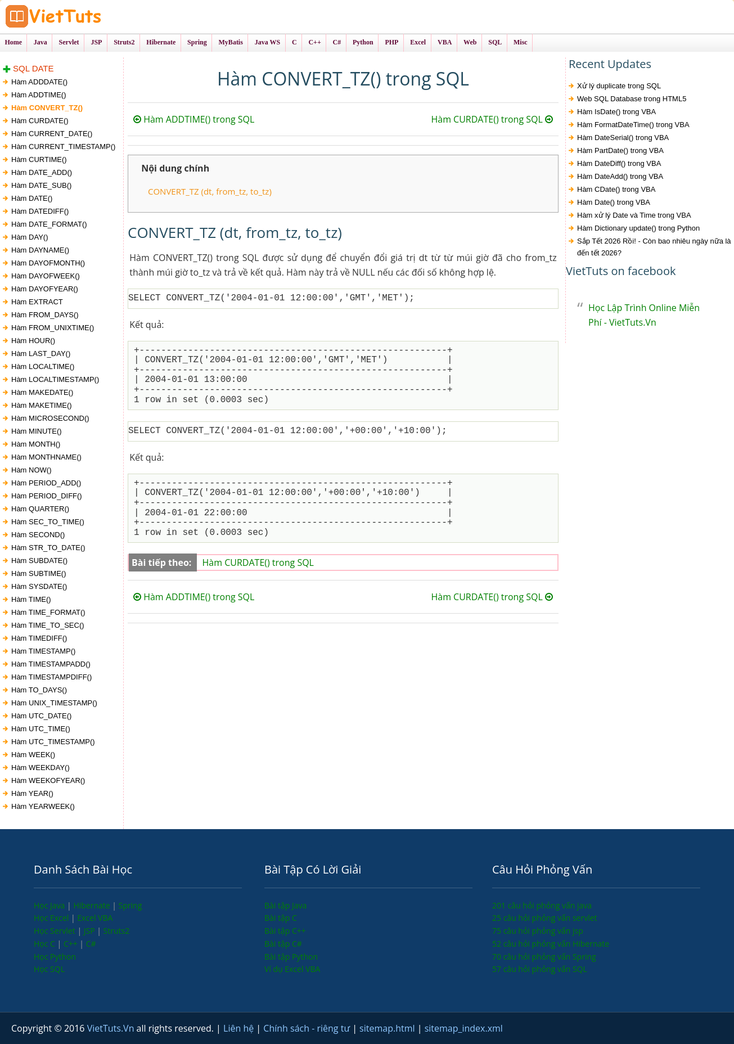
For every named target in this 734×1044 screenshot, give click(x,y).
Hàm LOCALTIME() (42, 366)
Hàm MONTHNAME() (46, 457)
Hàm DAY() (29, 237)
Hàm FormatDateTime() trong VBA (633, 124)
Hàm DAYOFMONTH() (48, 263)
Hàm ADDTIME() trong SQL (193, 119)
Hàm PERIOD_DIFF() (46, 496)
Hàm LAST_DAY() (40, 353)
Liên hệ (239, 1028)
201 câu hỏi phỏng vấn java (542, 905)
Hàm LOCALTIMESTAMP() (55, 379)
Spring (130, 905)
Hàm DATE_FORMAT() (49, 224)
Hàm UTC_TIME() (40, 728)
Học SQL (49, 969)
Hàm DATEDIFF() (40, 211)
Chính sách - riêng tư (307, 1028)
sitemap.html (388, 1028)
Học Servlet (55, 930)
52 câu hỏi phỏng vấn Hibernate (550, 943)
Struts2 (116, 930)
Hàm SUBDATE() (39, 560)
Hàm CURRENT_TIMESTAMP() (63, 146)
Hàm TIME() (31, 599)
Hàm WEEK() (33, 754)
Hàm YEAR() (32, 793)
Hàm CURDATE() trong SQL (492, 119)
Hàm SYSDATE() (39, 586)
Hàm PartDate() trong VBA (620, 150)
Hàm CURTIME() (39, 159)
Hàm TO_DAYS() (39, 690)
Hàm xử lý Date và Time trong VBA (634, 215)
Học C (45, 943)
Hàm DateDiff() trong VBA (619, 163)
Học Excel (52, 917)
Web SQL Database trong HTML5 (631, 98)
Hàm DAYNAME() (40, 250)
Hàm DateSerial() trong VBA (623, 137)
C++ (71, 943)
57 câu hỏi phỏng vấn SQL (539, 969)
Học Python (55, 956)
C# (91, 943)
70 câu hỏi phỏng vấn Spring (544, 956)
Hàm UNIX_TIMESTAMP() (54, 703)
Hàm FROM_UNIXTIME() (52, 327)
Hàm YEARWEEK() (43, 806)
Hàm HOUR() (33, 340)
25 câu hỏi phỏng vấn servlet (544, 917)
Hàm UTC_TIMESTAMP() (53, 741)
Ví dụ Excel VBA (292, 969)
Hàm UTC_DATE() (41, 716)
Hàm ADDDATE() (39, 82)
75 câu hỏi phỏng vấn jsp (537, 930)
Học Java (50, 905)
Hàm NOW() (31, 470)
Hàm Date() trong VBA (613, 202)
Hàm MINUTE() (36, 431)
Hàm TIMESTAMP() (43, 651)
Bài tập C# (283, 943)
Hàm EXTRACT (37, 302)
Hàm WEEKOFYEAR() (48, 780)
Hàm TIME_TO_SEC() (47, 625)
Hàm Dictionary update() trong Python (638, 228)
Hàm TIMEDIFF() (39, 638)
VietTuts (96, 16)
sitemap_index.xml (464, 1028)
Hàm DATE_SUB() (41, 185)
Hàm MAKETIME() (41, 405)
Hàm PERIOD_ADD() (46, 483)
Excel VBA (94, 917)
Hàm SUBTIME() (38, 573)
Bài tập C (280, 917)
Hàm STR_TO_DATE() (48, 547)
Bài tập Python (291, 956)
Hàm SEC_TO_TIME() (47, 522)
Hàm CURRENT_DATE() (51, 133)
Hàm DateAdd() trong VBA (620, 176)
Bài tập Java (285, 905)
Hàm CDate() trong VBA (616, 189)
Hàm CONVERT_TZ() (47, 108)
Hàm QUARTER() (40, 509)
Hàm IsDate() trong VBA (616, 111)
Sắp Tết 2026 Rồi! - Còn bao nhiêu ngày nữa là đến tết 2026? (654, 247)
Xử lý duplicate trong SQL (619, 86)
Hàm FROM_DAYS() (45, 314)
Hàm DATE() (31, 198)
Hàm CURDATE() (40, 120)
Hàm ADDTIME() (38, 95)
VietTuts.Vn (112, 1028)
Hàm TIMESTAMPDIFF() (51, 677)
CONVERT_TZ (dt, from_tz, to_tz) (210, 191)
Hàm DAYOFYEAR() (44, 289)
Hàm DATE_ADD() (41, 172)
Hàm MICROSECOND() (50, 418)
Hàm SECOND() (38, 534)
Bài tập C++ (285, 930)
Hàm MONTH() (35, 444)
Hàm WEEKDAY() (40, 767)
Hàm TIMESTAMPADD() (51, 664)
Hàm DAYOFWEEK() (45, 276)
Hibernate (92, 905)
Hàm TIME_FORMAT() (48, 612)
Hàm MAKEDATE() (42, 392)
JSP (90, 930)
